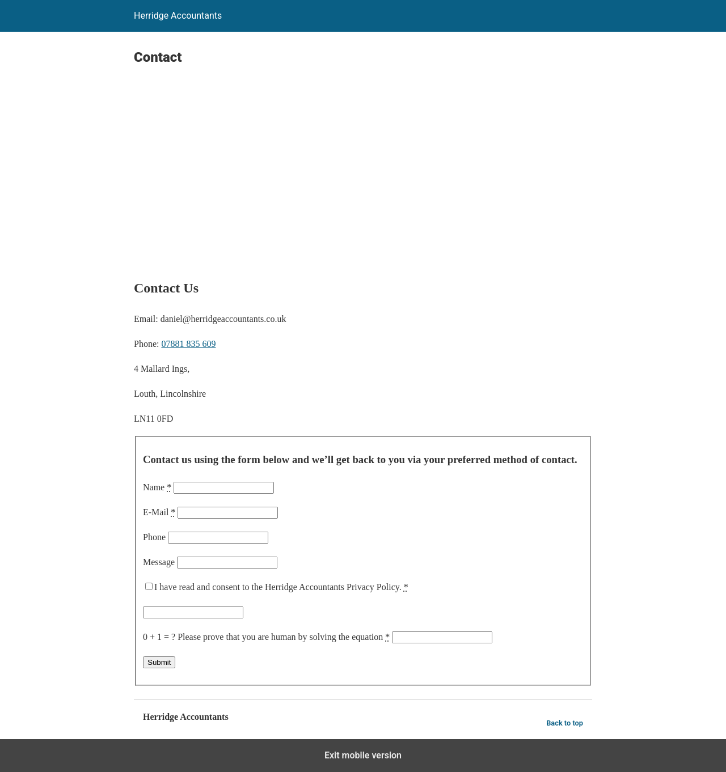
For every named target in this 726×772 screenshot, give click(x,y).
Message (159, 562)
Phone (154, 537)
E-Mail (159, 512)
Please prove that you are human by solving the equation (284, 637)
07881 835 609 (188, 344)
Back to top (564, 723)
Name (157, 487)
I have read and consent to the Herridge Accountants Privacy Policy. (281, 587)
